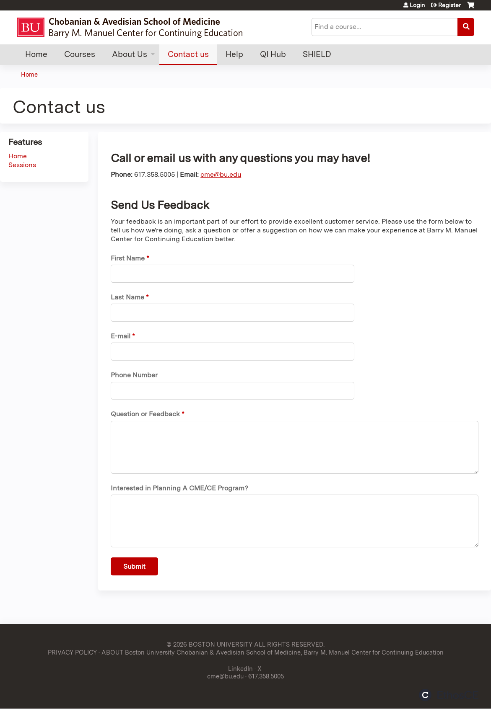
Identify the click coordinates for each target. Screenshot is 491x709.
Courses (79, 54)
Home (36, 54)
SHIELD (317, 54)
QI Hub (273, 54)
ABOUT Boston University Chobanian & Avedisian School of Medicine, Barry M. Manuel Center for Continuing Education (272, 652)
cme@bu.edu (220, 174)
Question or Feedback (145, 414)
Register (449, 5)
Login (417, 5)
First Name (128, 258)
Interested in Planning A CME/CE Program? (179, 488)
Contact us (188, 54)
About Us (129, 54)
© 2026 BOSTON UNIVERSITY (209, 644)
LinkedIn (240, 668)
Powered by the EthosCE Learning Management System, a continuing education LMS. (448, 695)
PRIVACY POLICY (72, 652)
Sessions (22, 165)
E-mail (120, 336)
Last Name (127, 297)
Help (234, 54)
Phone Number (134, 375)
